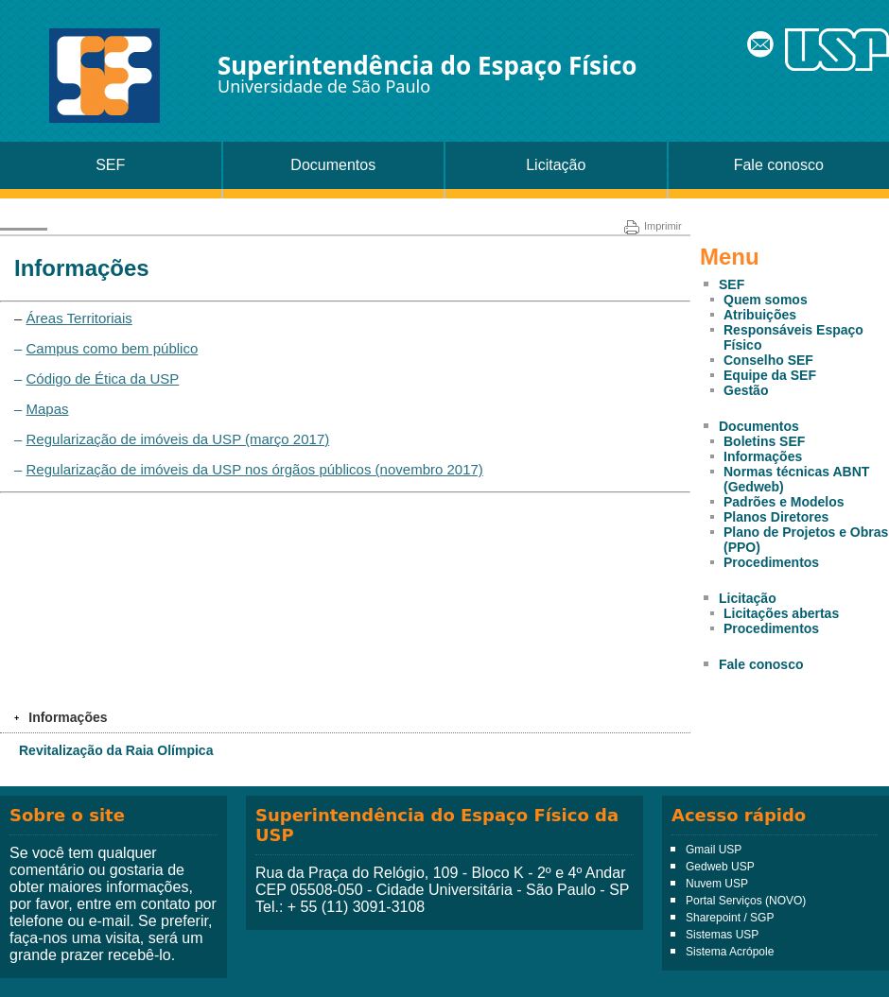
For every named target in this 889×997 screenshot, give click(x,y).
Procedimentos (771, 562)
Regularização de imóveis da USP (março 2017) (178, 439)
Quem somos (765, 299)
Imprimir (653, 226)
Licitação (555, 165)
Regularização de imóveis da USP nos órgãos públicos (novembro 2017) (254, 469)
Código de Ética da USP (103, 378)
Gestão (745, 390)
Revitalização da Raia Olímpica (116, 750)
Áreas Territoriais (79, 318)
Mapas (47, 409)
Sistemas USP (722, 934)
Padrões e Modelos (784, 501)
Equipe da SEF (769, 375)
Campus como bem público (112, 348)
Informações (762, 456)
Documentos (332, 165)
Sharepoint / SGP (730, 917)
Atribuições (759, 314)
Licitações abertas (781, 613)
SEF (110, 165)
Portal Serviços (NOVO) (746, 900)
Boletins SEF (764, 441)
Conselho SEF (768, 360)
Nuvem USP (717, 883)
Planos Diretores (775, 516)
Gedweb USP (720, 866)
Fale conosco (779, 165)
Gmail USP (713, 849)
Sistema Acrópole (730, 951)
